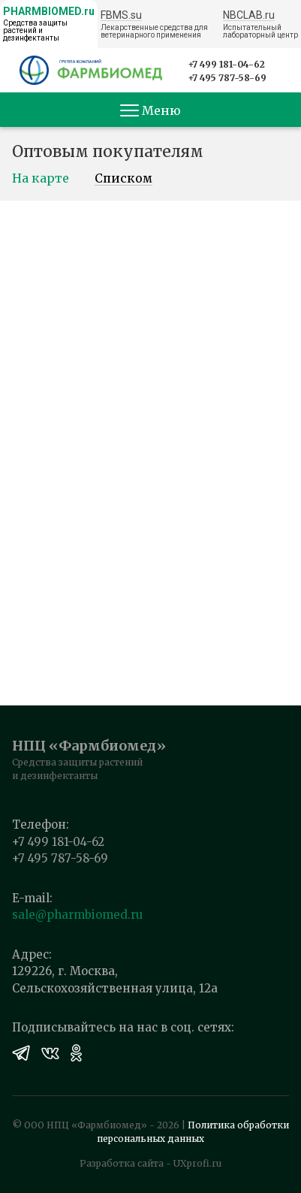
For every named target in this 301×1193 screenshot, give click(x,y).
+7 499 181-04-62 (226, 64)
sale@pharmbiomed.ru (77, 915)
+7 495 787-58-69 (227, 77)
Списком (123, 179)
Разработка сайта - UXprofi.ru (150, 1163)
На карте (40, 179)
